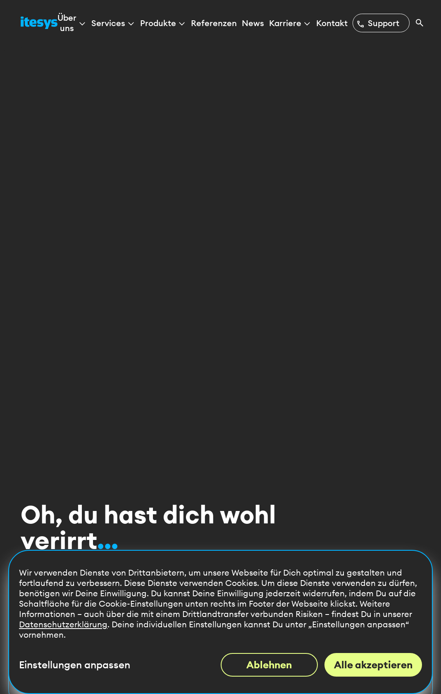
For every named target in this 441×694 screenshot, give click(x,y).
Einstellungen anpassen (74, 665)
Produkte (163, 23)
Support (377, 23)
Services (113, 23)
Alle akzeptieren (373, 664)
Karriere (290, 23)
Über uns (71, 22)
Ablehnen (269, 664)
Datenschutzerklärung (63, 624)
